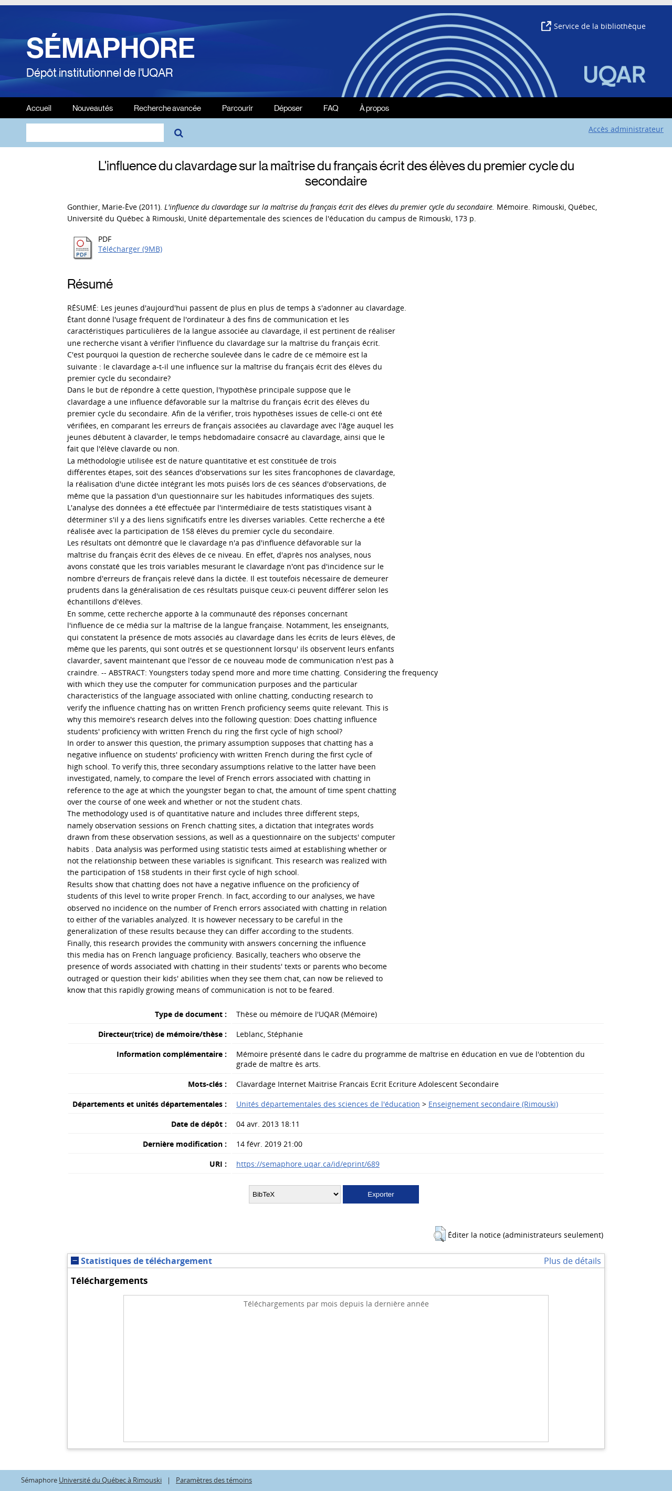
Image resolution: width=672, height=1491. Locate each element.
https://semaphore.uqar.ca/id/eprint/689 (308, 1164)
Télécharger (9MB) (130, 249)
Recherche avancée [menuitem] (167, 107)
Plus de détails (572, 1261)
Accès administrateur (626, 129)
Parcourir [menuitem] (237, 107)
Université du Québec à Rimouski (110, 1480)
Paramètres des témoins (214, 1480)
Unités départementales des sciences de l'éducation (328, 1104)
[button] (440, 1234)
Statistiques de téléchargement (141, 1261)
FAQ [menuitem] (331, 107)
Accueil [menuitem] (38, 107)
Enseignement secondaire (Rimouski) (493, 1104)
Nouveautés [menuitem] (92, 107)
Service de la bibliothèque (593, 26)
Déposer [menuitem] (288, 107)
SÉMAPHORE (110, 48)
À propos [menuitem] (374, 107)
